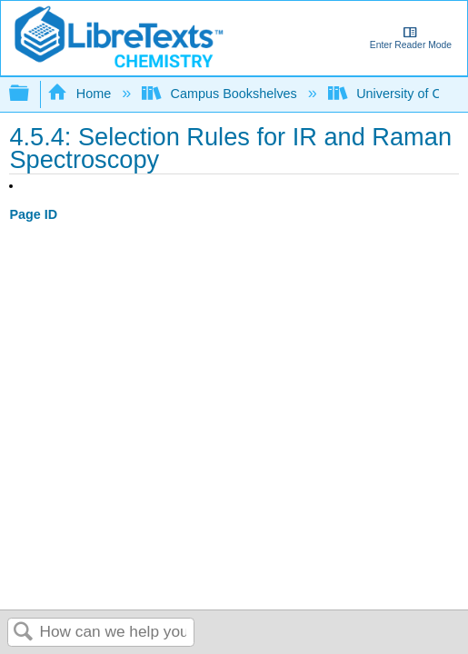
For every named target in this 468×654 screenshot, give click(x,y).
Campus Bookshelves (221, 93)
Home (81, 93)
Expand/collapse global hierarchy (31, 94)
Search (23, 633)
